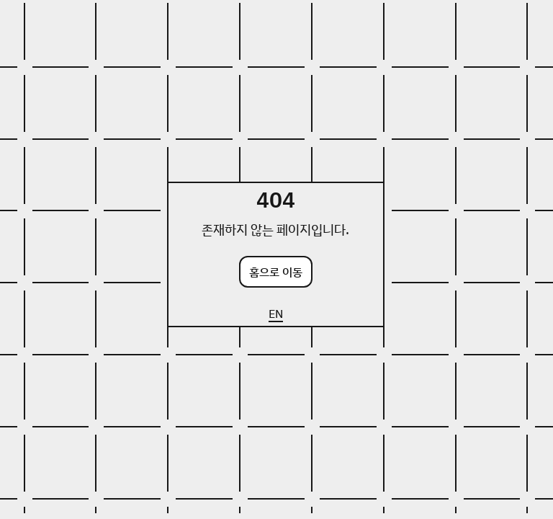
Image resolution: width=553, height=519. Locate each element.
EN (276, 313)
